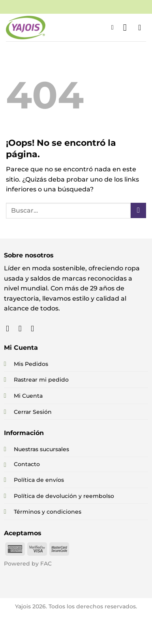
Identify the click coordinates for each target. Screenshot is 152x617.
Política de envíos (39, 479)
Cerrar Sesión (33, 411)
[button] (114, 27)
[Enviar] (138, 210)
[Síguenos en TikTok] (35, 328)
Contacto (27, 464)
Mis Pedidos (31, 363)
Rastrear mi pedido (41, 379)
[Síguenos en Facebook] (10, 328)
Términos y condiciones (47, 511)
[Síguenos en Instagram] (23, 328)
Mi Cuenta (28, 395)
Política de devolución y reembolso (64, 495)
